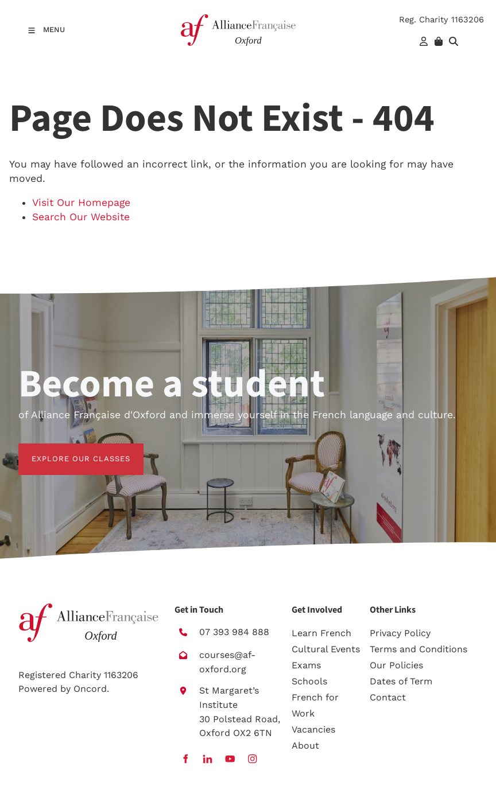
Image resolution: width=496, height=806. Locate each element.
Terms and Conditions (418, 649)
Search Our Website (81, 217)
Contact (388, 697)
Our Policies (396, 665)
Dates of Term (401, 681)
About (305, 745)
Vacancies (313, 729)
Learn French (321, 633)
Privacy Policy (400, 633)
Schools (309, 681)
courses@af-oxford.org (227, 662)
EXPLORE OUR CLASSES (67, 450)
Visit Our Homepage (81, 202)
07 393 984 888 (234, 631)
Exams (306, 665)
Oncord (90, 688)
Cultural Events (326, 649)
